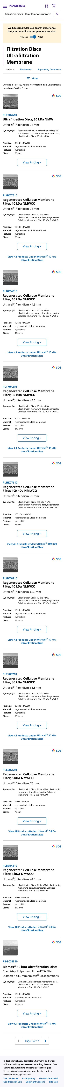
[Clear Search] (50, 14)
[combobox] (32, 14)
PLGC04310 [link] (10, 291)
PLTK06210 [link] (10, 674)
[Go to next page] (45, 1041)
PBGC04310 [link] (10, 961)
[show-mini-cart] (56, 6)
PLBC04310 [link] (10, 866)
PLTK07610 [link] (10, 115)
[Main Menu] (5, 5)
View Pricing (32, 162)
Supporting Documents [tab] (49, 69)
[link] (28, 119)
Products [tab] (9, 69)
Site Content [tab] (26, 69)
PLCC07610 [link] (10, 770)
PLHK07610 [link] (10, 482)
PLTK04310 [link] (10, 387)
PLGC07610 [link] (10, 195)
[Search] (57, 14)
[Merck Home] (17, 6)
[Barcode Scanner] (47, 6)
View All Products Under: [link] (32, 258)
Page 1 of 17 (32, 1040)
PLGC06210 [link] (10, 578)
